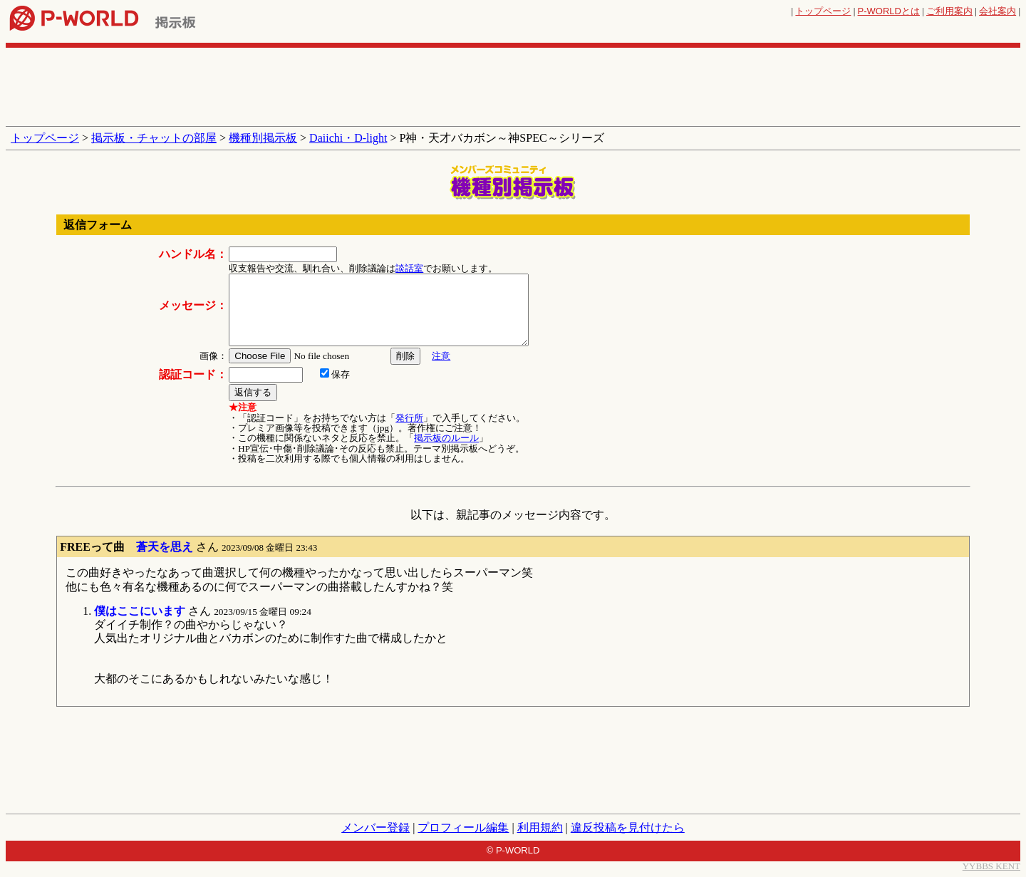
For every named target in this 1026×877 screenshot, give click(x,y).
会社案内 (997, 11)
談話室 (409, 268)
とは (889, 11)
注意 (441, 356)
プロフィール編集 (463, 827)
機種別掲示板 (263, 138)
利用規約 (540, 827)
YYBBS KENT (991, 866)
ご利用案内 (949, 11)
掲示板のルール (446, 437)
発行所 (409, 417)
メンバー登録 (375, 827)
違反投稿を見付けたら (628, 827)
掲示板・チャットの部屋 (154, 138)
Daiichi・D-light (348, 138)
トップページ (823, 11)
